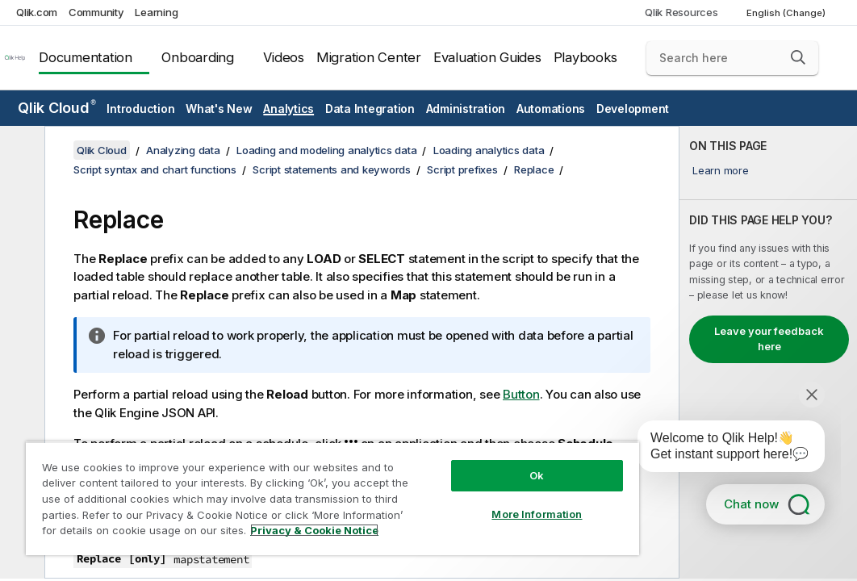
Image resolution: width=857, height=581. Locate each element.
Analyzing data (183, 150)
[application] (720, 449)
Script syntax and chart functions (154, 169)
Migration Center (368, 57)
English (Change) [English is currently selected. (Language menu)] (787, 13)
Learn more (720, 170)
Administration (466, 108)
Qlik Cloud (57, 107)
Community (96, 12)
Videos (283, 57)
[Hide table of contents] (20, 151)
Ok (536, 475)
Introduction (140, 108)
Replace (534, 169)
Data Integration (370, 108)
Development (632, 108)
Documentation (85, 57)
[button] (798, 57)
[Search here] (732, 58)
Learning (156, 12)
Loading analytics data (489, 150)
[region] (332, 498)
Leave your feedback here (769, 338)
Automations (550, 108)
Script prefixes (462, 169)
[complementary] (768, 352)
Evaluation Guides (487, 57)
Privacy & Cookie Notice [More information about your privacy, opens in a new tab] (314, 530)
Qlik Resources (681, 12)
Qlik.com (36, 12)
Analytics (288, 108)
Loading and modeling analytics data (326, 150)
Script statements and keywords (332, 169)
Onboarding (197, 57)
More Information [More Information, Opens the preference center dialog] (536, 514)
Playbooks (585, 57)
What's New (219, 108)
